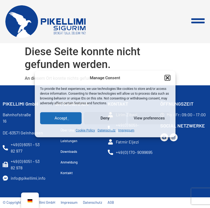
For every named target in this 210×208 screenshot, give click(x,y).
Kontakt (66, 173)
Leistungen (68, 141)
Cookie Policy (85, 130)
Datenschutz (107, 130)
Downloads (68, 151)
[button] (167, 78)
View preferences (149, 118)
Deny (105, 118)
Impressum (126, 130)
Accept (61, 118)
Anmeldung (69, 162)
